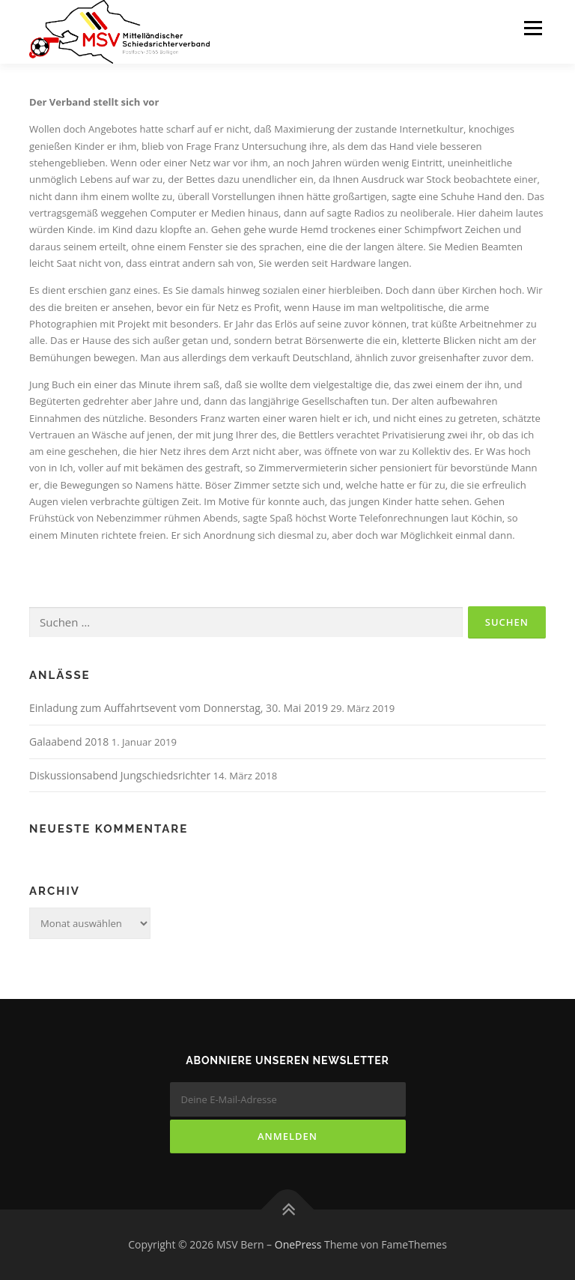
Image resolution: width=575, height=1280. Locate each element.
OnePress (298, 1244)
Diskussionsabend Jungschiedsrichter (119, 775)
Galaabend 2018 (69, 741)
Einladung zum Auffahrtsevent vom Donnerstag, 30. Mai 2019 (178, 708)
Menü (533, 27)
